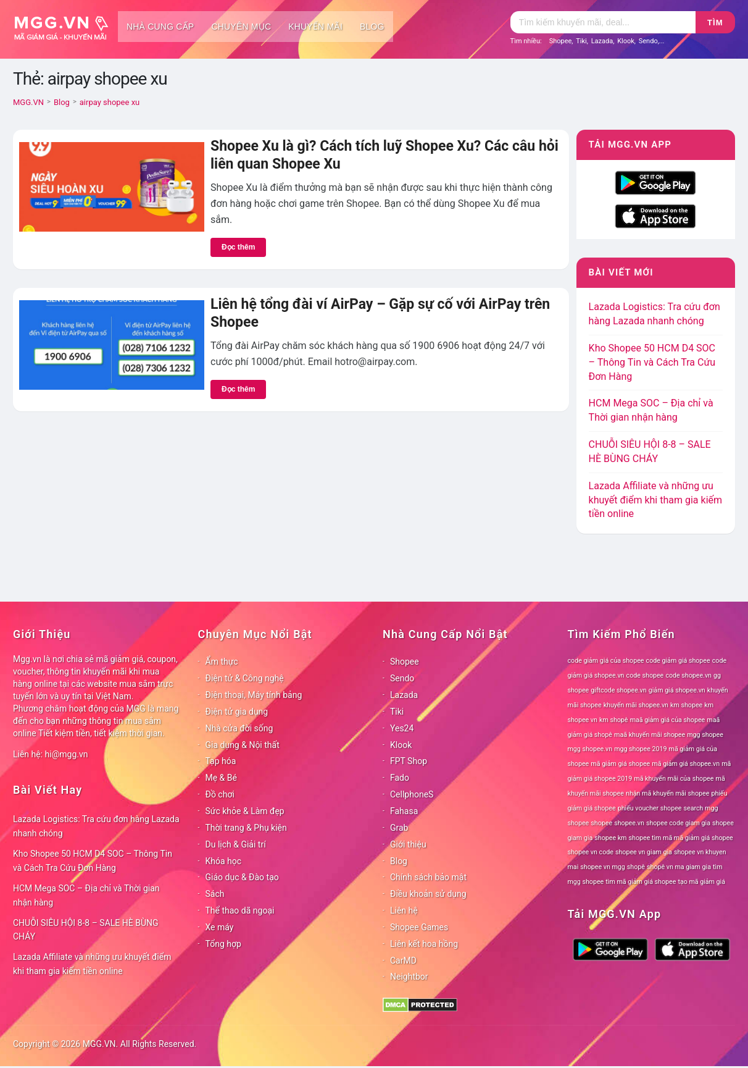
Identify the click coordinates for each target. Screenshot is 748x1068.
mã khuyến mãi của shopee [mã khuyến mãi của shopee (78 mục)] (673, 779)
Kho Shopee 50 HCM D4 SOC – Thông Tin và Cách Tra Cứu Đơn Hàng (652, 362)
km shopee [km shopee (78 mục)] (686, 705)
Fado (399, 778)
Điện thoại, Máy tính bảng (254, 695)
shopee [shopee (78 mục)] (601, 823)
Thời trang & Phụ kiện (246, 828)
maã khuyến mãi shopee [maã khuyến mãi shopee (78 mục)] (649, 735)
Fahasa (404, 811)
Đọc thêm (238, 247)
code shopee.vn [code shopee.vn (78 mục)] (688, 675)
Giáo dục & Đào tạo (242, 877)
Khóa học (224, 861)
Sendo (648, 41)
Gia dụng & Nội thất (243, 745)
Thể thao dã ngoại (240, 910)
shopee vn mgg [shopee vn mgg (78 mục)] (602, 867)
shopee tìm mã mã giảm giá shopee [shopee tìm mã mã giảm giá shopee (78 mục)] (681, 838)
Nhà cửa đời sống (239, 728)
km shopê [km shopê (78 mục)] (613, 720)
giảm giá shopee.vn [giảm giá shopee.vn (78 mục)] (677, 690)
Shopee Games (419, 927)
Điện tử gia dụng (237, 712)
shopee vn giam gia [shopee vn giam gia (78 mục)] (643, 852)
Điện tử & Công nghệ (245, 678)
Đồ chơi (220, 794)
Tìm (715, 22)
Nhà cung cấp (160, 27)
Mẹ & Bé (221, 778)
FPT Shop (408, 761)
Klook (625, 41)
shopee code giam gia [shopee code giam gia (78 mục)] (678, 823)
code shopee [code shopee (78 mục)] (645, 675)
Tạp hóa (221, 761)
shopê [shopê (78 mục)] (636, 867)
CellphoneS (411, 794)
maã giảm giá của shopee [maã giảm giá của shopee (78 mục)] (667, 720)
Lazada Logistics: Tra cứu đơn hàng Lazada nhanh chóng (96, 826)
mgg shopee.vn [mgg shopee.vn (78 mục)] (590, 749)
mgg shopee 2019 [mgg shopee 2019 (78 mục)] (640, 749)
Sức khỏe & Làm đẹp (245, 811)
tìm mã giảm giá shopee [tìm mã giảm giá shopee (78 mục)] (640, 882)
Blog (372, 27)
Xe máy (220, 927)
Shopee (560, 41)
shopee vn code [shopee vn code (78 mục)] (590, 852)
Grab (399, 828)
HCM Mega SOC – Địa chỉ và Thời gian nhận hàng (86, 895)
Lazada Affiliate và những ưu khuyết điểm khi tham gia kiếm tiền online (655, 500)
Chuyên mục (241, 27)
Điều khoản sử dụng (428, 894)
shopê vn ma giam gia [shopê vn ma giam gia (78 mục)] (679, 867)
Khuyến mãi (315, 27)
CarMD (403, 960)
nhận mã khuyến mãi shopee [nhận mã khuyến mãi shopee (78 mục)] (667, 793)
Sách (215, 894)
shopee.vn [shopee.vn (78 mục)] (629, 823)
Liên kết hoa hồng (424, 944)
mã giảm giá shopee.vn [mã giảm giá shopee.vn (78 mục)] (686, 764)
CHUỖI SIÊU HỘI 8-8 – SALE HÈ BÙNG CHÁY (86, 930)
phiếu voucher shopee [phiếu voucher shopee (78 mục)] (650, 808)
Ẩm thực (222, 661)
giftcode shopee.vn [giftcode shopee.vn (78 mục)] (618, 690)
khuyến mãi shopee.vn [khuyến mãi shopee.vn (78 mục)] (636, 705)
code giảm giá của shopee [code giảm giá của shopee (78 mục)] (606, 661)
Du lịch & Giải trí (236, 844)
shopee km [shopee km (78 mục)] (610, 838)
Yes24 (401, 728)
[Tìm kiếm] (603, 22)
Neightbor (409, 977)
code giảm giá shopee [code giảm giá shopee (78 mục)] (678, 661)
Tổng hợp (223, 944)
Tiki (581, 41)
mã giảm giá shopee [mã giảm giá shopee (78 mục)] (620, 764)
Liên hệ (404, 910)
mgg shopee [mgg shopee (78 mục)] (705, 735)
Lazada (602, 41)
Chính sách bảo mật (428, 877)
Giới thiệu (408, 844)
